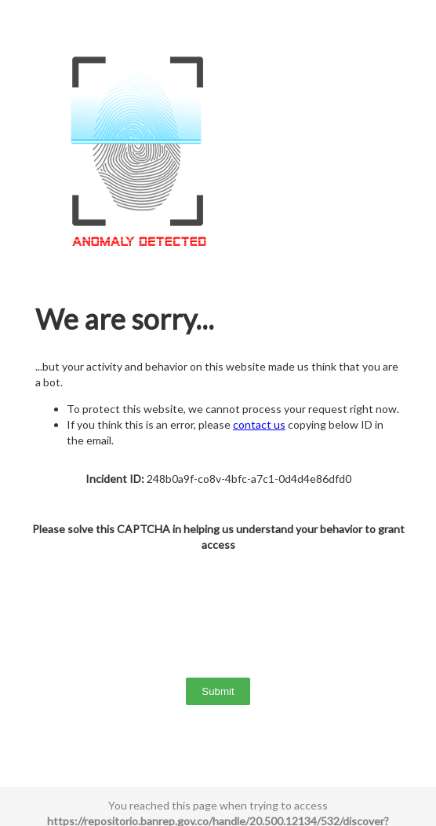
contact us (259, 424)
